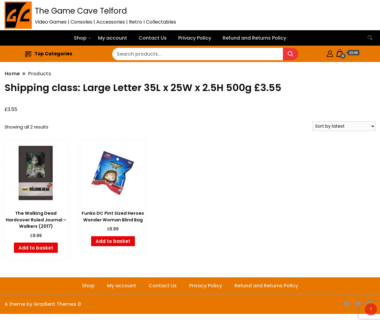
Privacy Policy (194, 37)
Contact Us (153, 37)
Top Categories (48, 54)
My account (112, 37)
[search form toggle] (370, 38)
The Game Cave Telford (81, 10)
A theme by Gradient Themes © (43, 304)
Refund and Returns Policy (254, 37)
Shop (80, 37)
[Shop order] (344, 126)
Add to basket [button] (35, 248)
